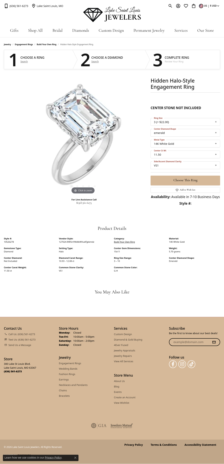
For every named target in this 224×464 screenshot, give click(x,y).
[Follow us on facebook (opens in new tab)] (173, 364)
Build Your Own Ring (47, 44)
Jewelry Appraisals (124, 350)
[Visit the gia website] (99, 425)
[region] (83, 137)
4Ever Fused (121, 345)
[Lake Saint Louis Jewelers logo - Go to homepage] (112, 14)
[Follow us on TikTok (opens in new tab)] (191, 364)
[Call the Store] (13, 371)
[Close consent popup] (75, 458)
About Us (119, 381)
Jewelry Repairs (123, 356)
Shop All (35, 31)
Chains (63, 390)
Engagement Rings (24, 44)
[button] (170, 6)
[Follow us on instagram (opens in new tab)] (182, 364)
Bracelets (64, 396)
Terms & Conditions (164, 444)
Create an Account (124, 397)
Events (118, 392)
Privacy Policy (133, 444)
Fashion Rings (67, 374)
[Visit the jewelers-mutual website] (121, 425)
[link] (16, 6)
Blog (116, 386)
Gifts (14, 31)
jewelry (7, 44)
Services (181, 31)
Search (24, 61)
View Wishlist (121, 402)
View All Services (123, 361)
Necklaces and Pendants (73, 385)
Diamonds (80, 31)
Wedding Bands (68, 368)
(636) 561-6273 (84, 203)
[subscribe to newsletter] (214, 342)
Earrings (64, 379)
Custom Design (111, 31)
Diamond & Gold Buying (128, 339)
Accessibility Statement (200, 444)
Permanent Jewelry (149, 31)
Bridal (58, 31)
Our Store (205, 31)
